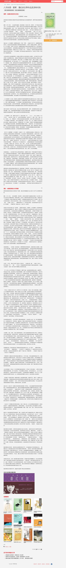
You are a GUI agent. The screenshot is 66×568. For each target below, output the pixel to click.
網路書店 (31, 1)
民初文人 (7, 546)
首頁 (5, 4)
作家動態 (15, 1)
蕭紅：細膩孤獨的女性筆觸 (19, 10)
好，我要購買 (53, 40)
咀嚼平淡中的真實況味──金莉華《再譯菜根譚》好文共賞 (17, 556)
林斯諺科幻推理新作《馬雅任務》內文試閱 (14, 555)
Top (41, 12)
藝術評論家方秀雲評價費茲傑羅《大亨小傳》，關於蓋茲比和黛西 (19, 558)
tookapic (25, 16)
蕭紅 (10, 546)
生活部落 (26, 1)
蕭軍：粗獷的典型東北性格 (9, 10)
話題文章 (20, 1)
